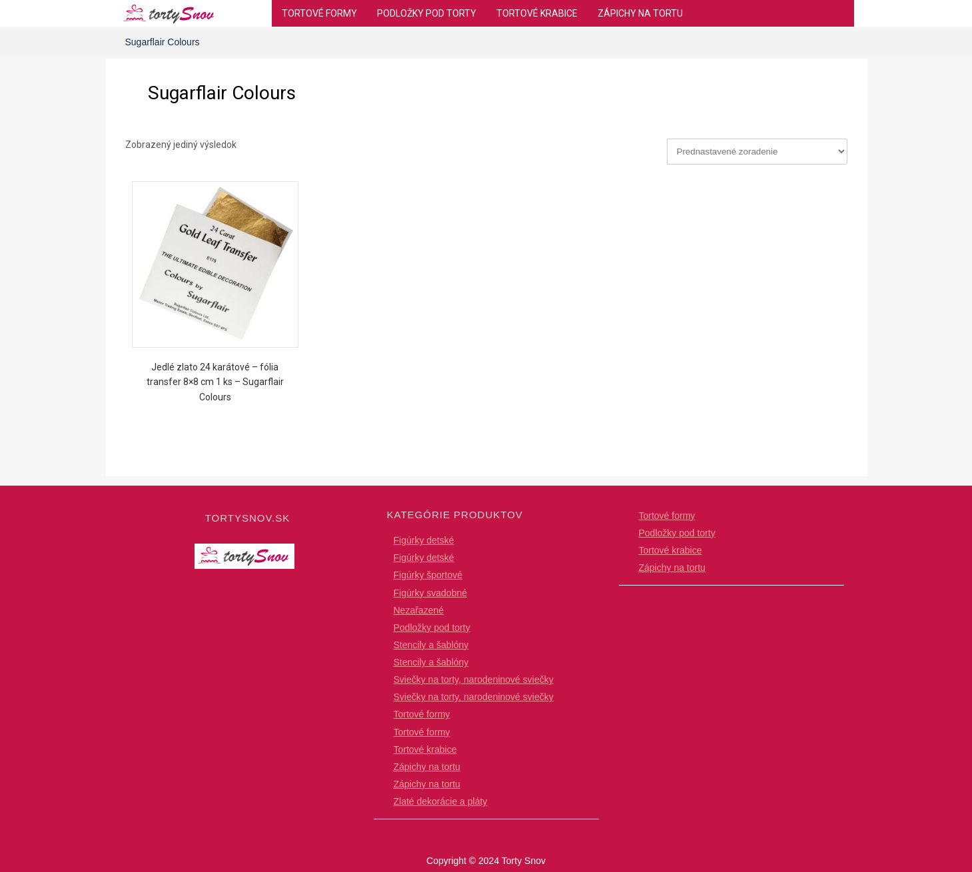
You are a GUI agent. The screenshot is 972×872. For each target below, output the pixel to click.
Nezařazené (419, 610)
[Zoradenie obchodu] (757, 152)
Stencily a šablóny (431, 645)
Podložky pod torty (426, 13)
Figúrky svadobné (431, 593)
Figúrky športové (428, 575)
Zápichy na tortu (640, 13)
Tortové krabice (537, 13)
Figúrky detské (424, 540)
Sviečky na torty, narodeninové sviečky (474, 679)
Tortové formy (319, 13)
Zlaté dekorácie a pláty (441, 801)
